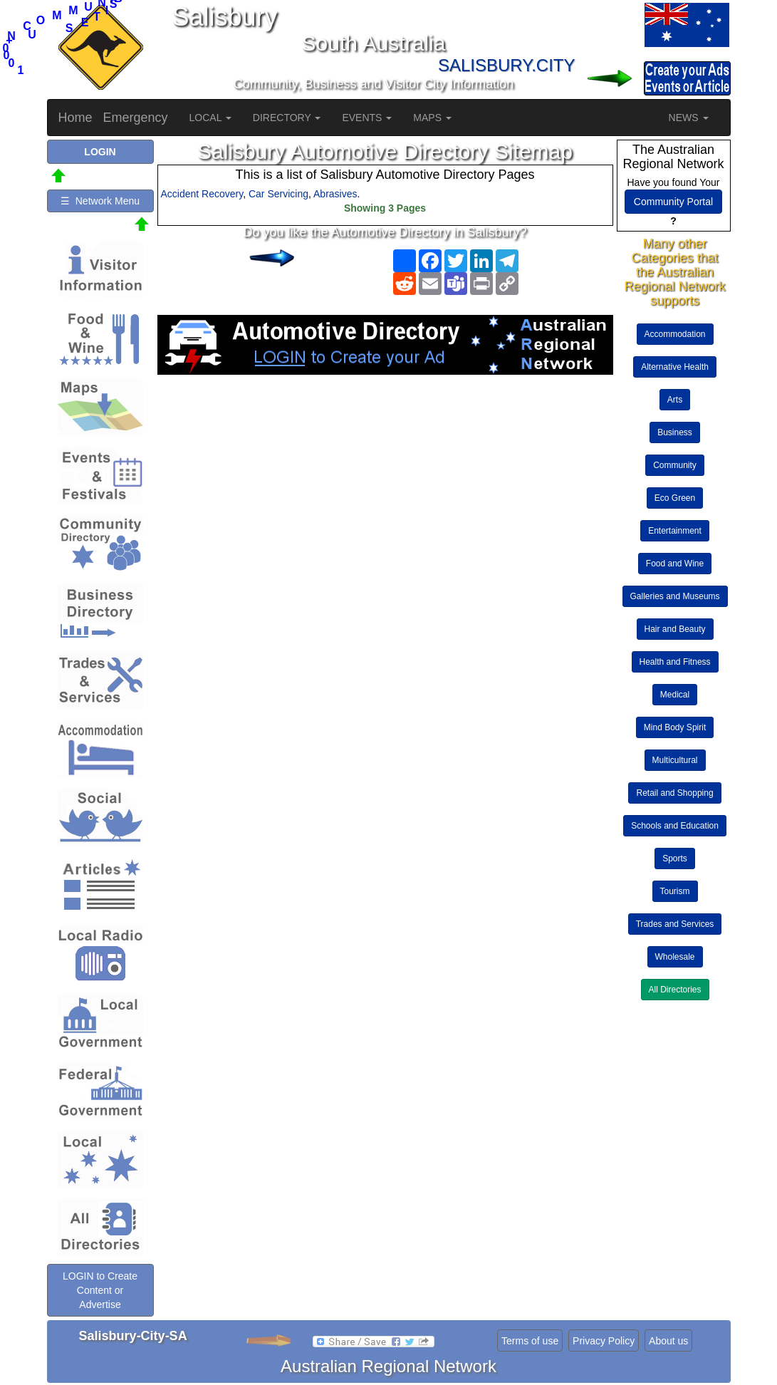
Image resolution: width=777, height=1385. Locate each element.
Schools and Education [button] (675, 826)
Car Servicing (278, 193)
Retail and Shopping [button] (674, 793)
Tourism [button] (675, 891)
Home (75, 117)
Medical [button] (674, 695)
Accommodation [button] (675, 334)
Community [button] (675, 465)
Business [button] (674, 432)
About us (668, 1341)
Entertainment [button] (675, 531)
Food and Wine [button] (675, 564)
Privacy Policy (604, 1341)
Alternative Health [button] (675, 367)
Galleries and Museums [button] (675, 596)
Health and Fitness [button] (675, 662)
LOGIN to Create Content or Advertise (100, 1290)
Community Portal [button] (673, 201)
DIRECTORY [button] (287, 117)
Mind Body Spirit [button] (675, 727)
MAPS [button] (432, 117)
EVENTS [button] (367, 117)
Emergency (135, 117)
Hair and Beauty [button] (675, 629)
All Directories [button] (675, 990)
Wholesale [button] (675, 957)
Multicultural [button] (675, 760)
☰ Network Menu (100, 201)
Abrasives (335, 193)
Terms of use (529, 1341)
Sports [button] (674, 858)
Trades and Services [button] (675, 924)
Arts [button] (674, 400)
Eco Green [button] (675, 498)
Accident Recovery (202, 193)
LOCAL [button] (210, 117)
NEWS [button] (689, 117)
